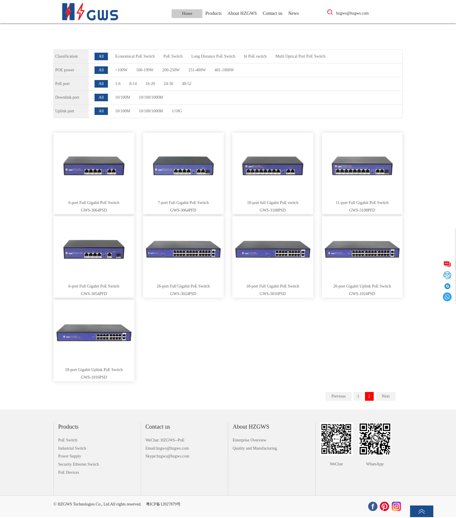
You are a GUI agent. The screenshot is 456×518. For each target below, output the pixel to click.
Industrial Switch (72, 448)
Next (386, 396)
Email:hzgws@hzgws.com (167, 448)
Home (187, 13)
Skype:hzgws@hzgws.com (167, 456)
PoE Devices (68, 472)
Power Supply (69, 456)
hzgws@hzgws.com (352, 13)
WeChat (336, 464)
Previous (339, 396)
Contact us (272, 13)
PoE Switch (67, 440)
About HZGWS (242, 13)
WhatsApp (375, 464)
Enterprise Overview (249, 440)
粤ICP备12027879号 (163, 504)
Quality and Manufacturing (255, 448)
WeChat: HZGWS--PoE (165, 440)
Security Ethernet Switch (78, 464)
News (293, 13)
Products (213, 13)
